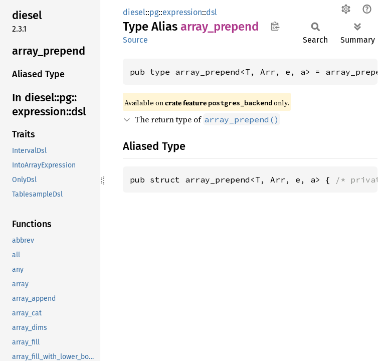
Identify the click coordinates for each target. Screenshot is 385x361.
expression (182, 12)
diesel (134, 12)
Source (135, 40)
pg (153, 12)
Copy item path (275, 26)
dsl (211, 12)
